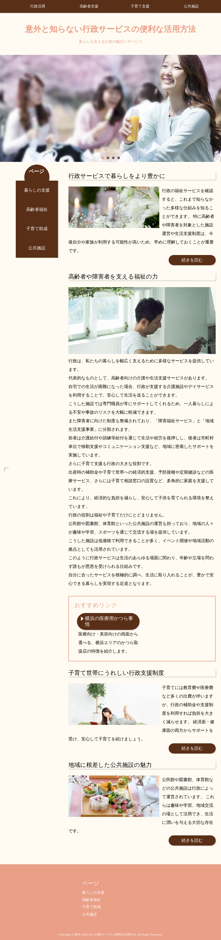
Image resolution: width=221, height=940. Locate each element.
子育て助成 (37, 228)
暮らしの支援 (37, 190)
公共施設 (191, 6)
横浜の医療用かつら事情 (109, 621)
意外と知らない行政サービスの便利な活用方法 (110, 29)
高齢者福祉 (37, 209)
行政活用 (37, 6)
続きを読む (192, 260)
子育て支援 (140, 6)
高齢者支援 (89, 6)
